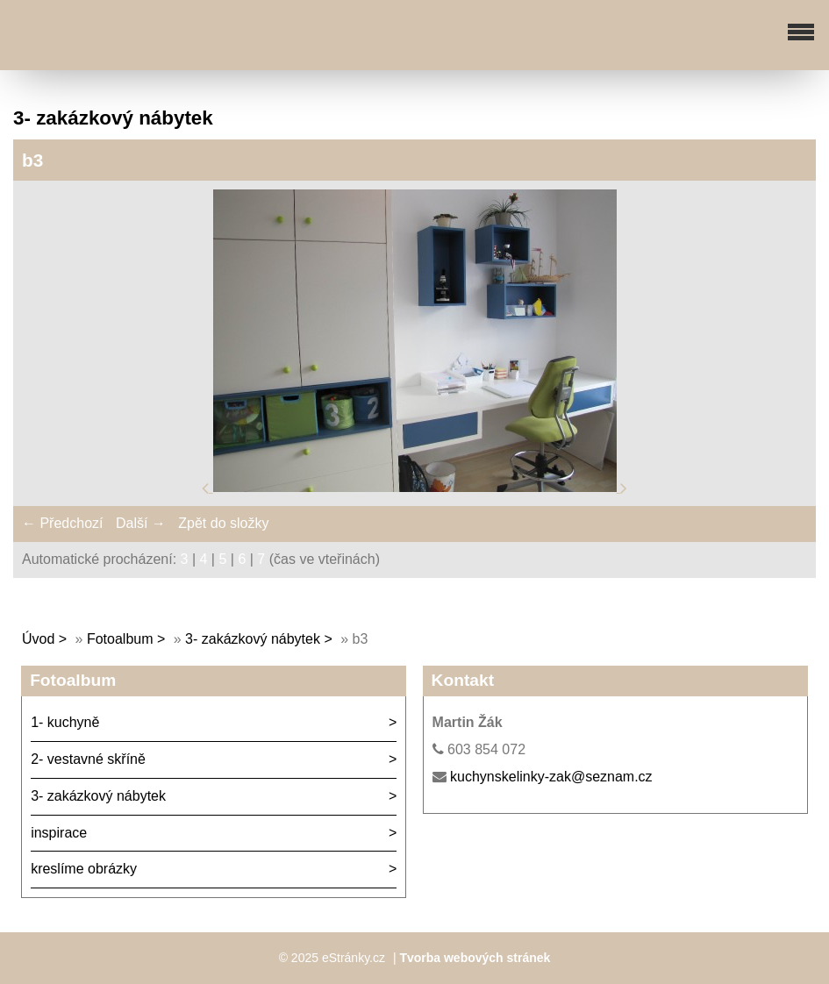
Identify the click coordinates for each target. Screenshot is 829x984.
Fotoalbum (120, 638)
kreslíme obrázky (84, 868)
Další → (141, 523)
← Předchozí (62, 523)
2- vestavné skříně (88, 759)
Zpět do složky (223, 523)
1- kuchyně (65, 722)
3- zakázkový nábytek (252, 638)
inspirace (59, 832)
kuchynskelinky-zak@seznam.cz (551, 776)
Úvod (38, 638)
